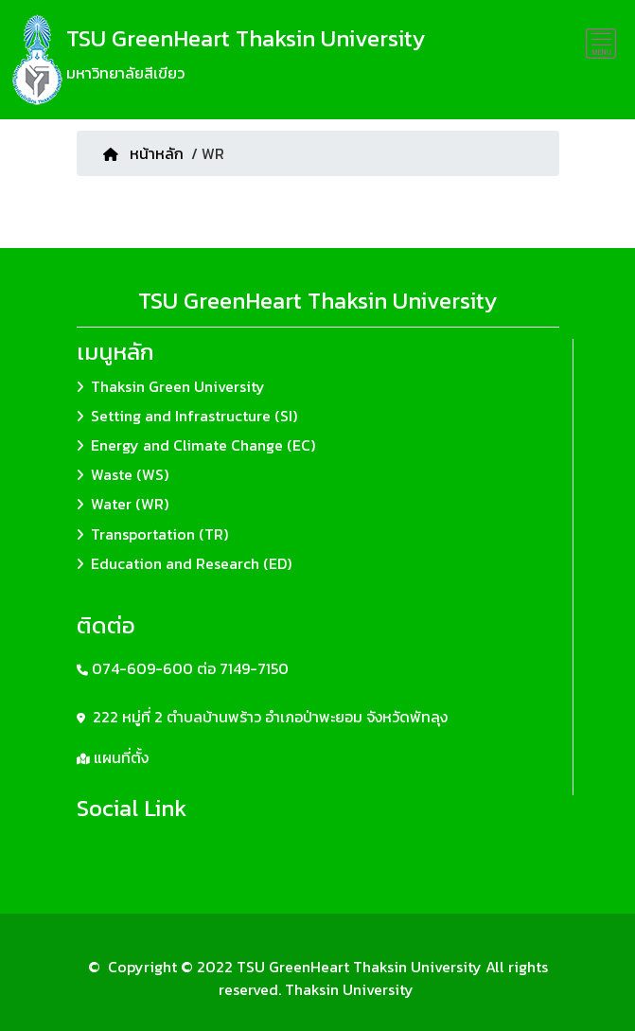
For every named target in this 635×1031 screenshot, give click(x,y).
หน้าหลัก (143, 153)
